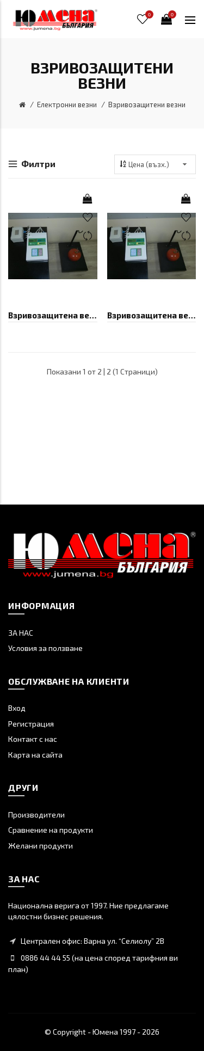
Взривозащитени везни (147, 104)
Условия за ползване (45, 648)
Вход (17, 707)
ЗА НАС (20, 632)
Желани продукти (40, 845)
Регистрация (31, 723)
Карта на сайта (35, 754)
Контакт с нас (32, 738)
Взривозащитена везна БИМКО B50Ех (151, 315)
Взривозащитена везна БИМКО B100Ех (52, 315)
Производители (36, 814)
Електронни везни (67, 104)
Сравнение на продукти (50, 829)
